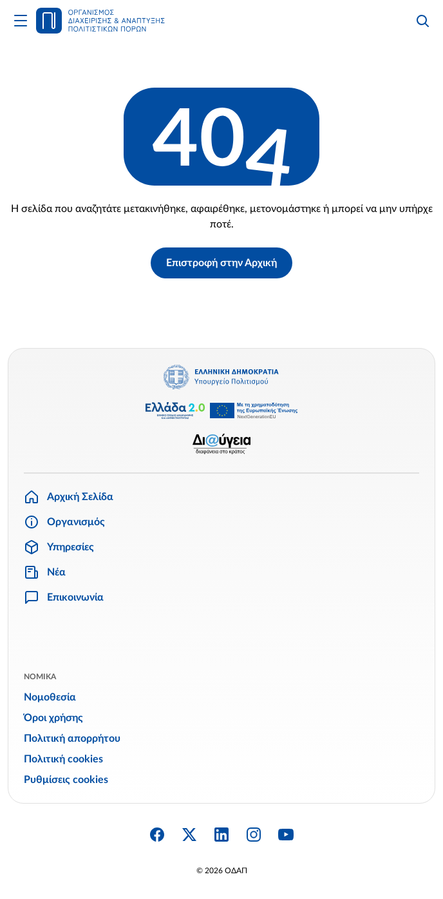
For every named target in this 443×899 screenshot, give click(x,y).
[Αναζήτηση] (422, 21)
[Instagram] (253, 834)
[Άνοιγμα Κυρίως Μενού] (20, 21)
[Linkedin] (221, 834)
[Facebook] (157, 834)
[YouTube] (285, 834)
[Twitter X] (189, 834)
